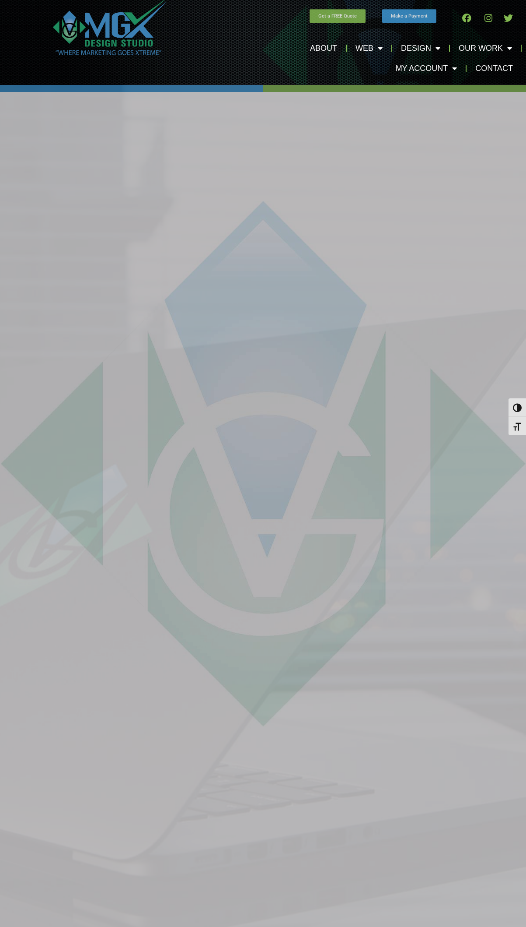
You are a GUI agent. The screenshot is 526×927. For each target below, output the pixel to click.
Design (420, 48)
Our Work (485, 48)
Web (369, 48)
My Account (426, 68)
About (323, 48)
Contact (494, 68)
